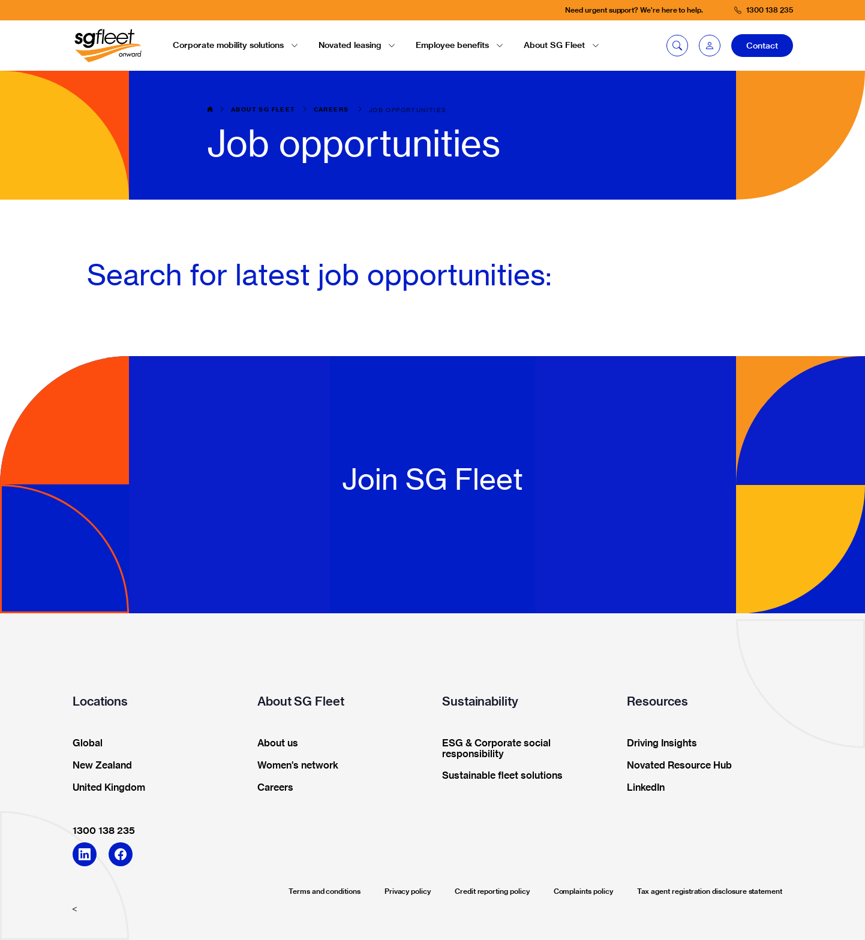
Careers (332, 110)
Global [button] (84, 743)
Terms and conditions (325, 891)
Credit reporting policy (492, 891)
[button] (709, 45)
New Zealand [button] (98, 765)
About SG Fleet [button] (561, 45)
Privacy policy (408, 891)
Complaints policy (583, 891)
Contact (762, 45)
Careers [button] (271, 787)
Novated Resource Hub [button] (675, 765)
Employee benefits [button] (459, 45)
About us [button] (274, 743)
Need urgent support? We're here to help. (634, 9)
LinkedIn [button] (642, 787)
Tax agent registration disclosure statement (709, 891)
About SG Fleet (263, 110)
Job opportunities (408, 110)
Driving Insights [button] (658, 743)
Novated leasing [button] (357, 45)
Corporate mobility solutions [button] (235, 45)
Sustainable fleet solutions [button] (498, 775)
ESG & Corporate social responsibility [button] (492, 749)
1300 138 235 (104, 830)
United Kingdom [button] (105, 787)
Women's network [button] (294, 765)
